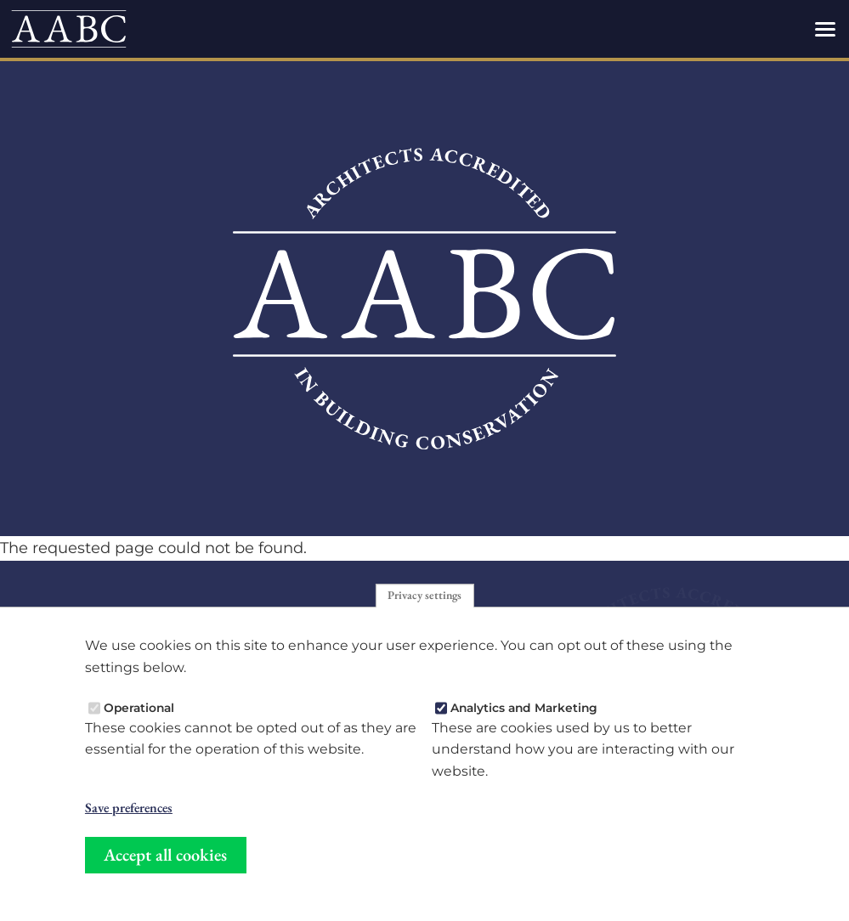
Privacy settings (424, 597)
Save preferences (129, 810)
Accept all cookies (165, 857)
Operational (139, 710)
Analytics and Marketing (523, 710)
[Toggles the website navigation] (825, 29)
